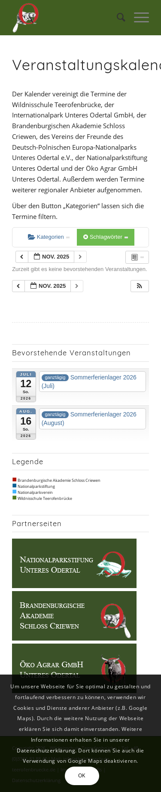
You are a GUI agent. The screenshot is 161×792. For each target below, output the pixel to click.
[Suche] (116, 17)
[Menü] (137, 17)
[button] (139, 286)
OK (81, 775)
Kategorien (49, 237)
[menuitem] (116, 17)
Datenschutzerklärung (46, 750)
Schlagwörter (105, 237)
